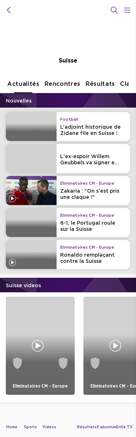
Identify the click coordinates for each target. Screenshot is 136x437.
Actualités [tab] (23, 86)
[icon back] (8, 10)
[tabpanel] (68, 249)
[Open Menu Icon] (127, 10)
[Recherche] (114, 10)
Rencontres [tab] (63, 86)
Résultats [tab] (100, 86)
